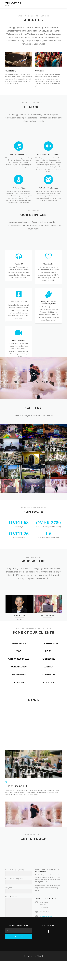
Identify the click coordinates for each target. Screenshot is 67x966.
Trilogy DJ (13, 3)
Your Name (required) (18, 912)
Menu (59, 4)
